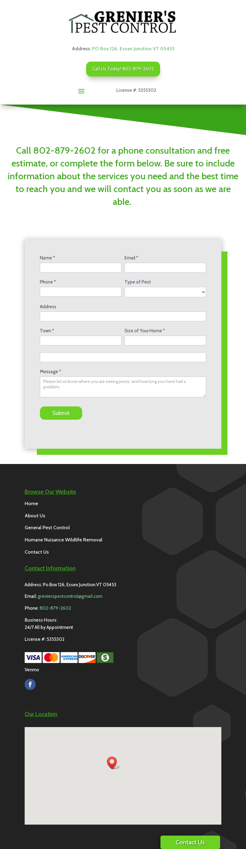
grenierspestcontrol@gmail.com (70, 596)
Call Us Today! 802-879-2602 (123, 69)
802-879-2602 (55, 608)
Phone (48, 282)
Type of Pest (138, 282)
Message (50, 371)
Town (47, 331)
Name (47, 258)
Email (131, 258)
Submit (61, 413)
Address (48, 306)
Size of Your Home (145, 331)
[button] (114, 762)
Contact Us (190, 842)
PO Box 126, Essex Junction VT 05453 (133, 49)
